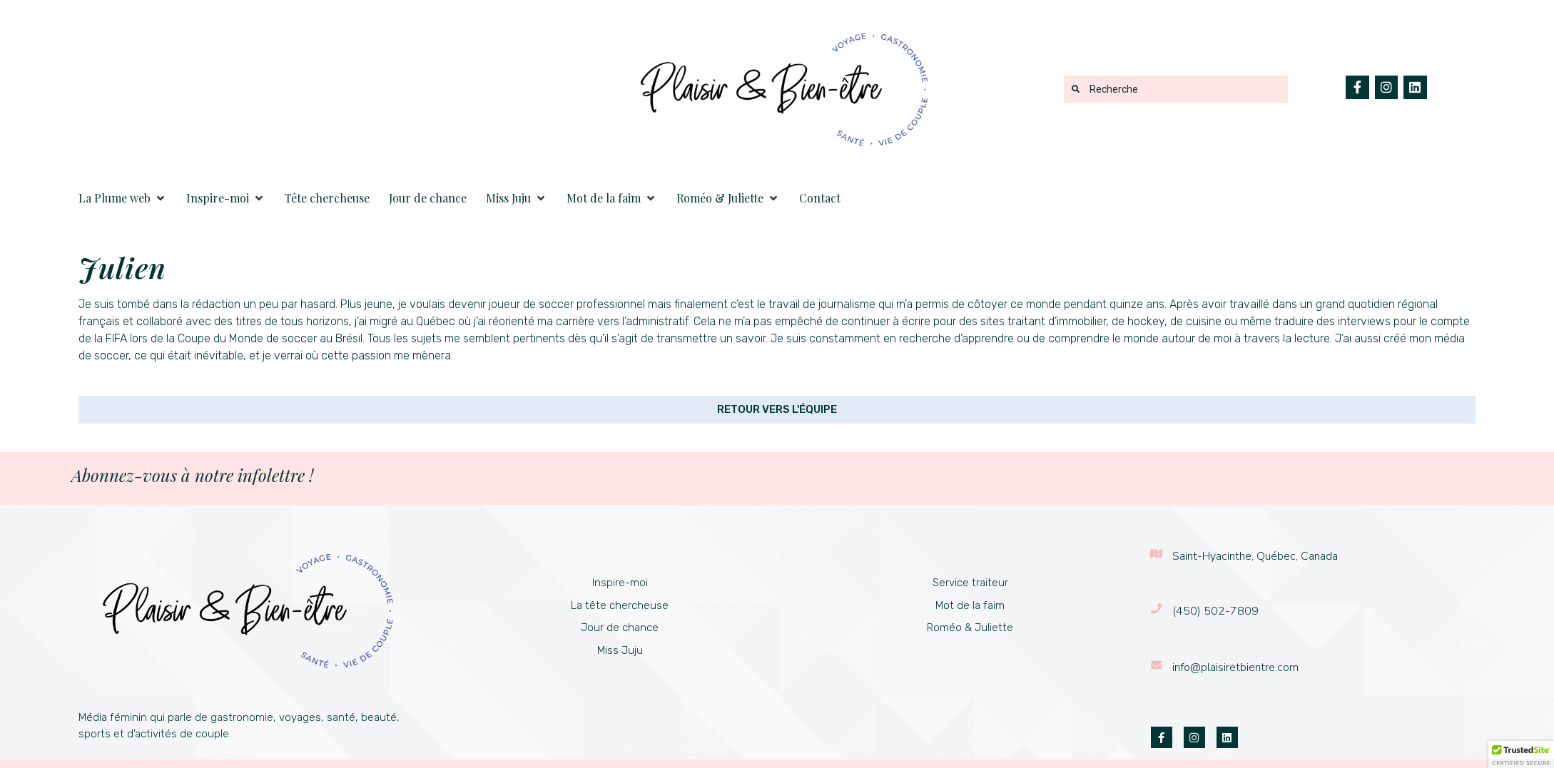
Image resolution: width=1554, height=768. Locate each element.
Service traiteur (970, 582)
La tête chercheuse (620, 605)
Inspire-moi (620, 582)
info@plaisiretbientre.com (1235, 667)
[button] (122, 198)
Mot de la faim (970, 605)
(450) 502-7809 (1215, 611)
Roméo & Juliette (970, 627)
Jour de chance (620, 627)
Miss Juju (620, 650)
